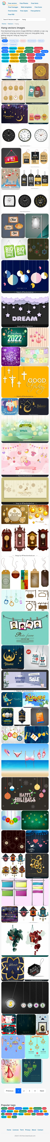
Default (5, 41)
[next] (42, 1090)
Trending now (14, 41)
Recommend (32, 41)
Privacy (27, 1130)
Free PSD (11, 14)
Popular (5, 44)
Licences (16, 1130)
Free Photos (24, 3)
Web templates (26, 7)
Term (22, 1130)
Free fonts (34, 3)
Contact (40, 1130)
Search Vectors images (11, 19)
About (34, 1130)
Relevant (41, 41)
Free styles (24, 11)
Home (4, 24)
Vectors (10, 24)
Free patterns (35, 11)
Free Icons (38, 7)
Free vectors (12, 3)
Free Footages (13, 7)
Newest (23, 41)
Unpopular (13, 44)
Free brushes (12, 11)
